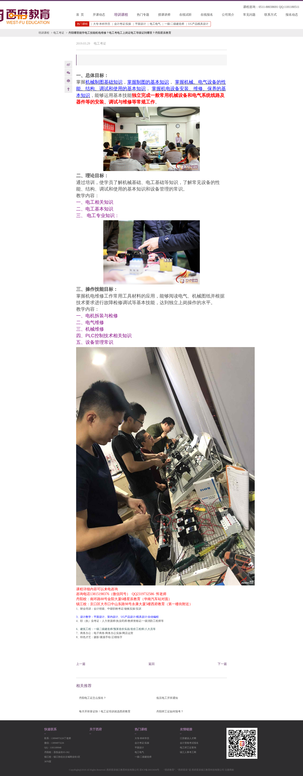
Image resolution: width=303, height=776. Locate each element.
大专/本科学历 (101, 23)
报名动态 (292, 14)
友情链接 (186, 729)
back (68, 89)
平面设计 (140, 23)
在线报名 (207, 14)
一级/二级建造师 (174, 23)
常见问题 (249, 14)
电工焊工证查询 (188, 747)
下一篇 (222, 664)
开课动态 (99, 14)
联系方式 (270, 14)
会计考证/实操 (122, 23)
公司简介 (228, 14)
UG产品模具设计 (198, 23)
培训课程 (121, 15)
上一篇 (80, 664)
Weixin (68, 73)
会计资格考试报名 (189, 743)
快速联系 (50, 729)
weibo (68, 64)
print (68, 81)
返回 (151, 664)
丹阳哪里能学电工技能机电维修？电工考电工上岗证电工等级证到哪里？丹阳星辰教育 (119, 32)
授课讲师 (164, 14)
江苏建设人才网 (188, 738)
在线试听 (185, 14)
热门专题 (143, 14)
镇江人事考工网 (188, 752)
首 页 (80, 14)
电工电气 (155, 23)
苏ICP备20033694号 (149, 769)
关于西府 (95, 729)
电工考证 (58, 32)
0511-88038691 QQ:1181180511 (279, 7)
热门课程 (141, 729)
